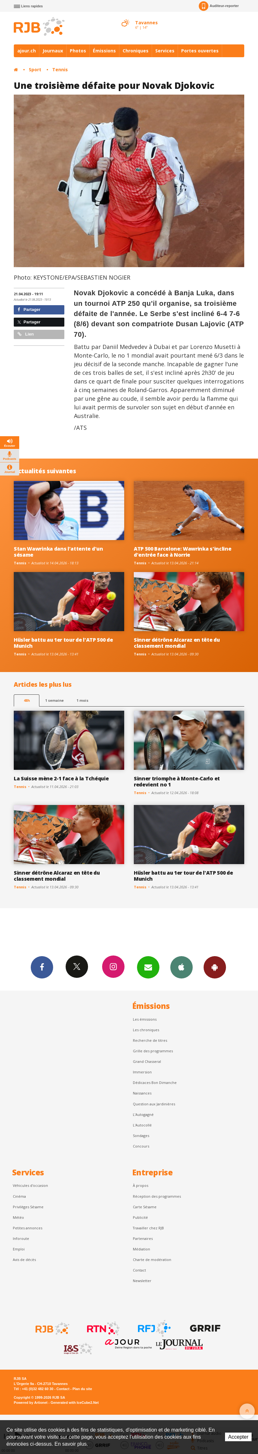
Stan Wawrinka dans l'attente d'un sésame (58, 551)
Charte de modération (152, 1259)
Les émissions (145, 1019)
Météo (18, 1217)
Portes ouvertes (200, 51)
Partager (29, 309)
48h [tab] (27, 700)
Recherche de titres (150, 1040)
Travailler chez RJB (148, 1228)
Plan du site (82, 1389)
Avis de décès (24, 1259)
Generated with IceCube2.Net (75, 1402)
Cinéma (19, 1196)
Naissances (142, 1093)
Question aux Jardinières (154, 1104)
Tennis (60, 69)
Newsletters (148, 967)
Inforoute (21, 1238)
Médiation (141, 1249)
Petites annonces (27, 1228)
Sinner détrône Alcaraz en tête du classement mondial (177, 642)
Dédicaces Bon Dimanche (155, 1082)
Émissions (104, 51)
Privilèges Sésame (28, 1207)
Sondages (141, 1135)
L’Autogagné (143, 1114)
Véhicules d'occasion (30, 1185)
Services (164, 51)
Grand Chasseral (147, 1061)
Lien (26, 334)
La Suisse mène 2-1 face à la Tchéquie (61, 778)
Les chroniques (146, 1030)
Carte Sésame (145, 1207)
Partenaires (143, 1238)
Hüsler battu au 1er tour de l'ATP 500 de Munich (63, 642)
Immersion (142, 1072)
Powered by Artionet (30, 1402)
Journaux (53, 51)
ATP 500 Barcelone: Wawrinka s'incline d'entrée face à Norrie (182, 551)
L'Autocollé (142, 1125)
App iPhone (181, 967)
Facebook (42, 967)
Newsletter (142, 1281)
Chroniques (136, 51)
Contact (139, 1270)
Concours (141, 1146)
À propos (140, 1185)
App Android (215, 967)
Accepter (238, 1437)
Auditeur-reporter (219, 6)
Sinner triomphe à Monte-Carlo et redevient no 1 (177, 781)
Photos (78, 51)
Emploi (19, 1249)
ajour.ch (26, 51)
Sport (35, 69)
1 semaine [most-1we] (54, 700)
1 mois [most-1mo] (82, 700)
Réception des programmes (157, 1196)
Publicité (140, 1217)
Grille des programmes (153, 1051)
